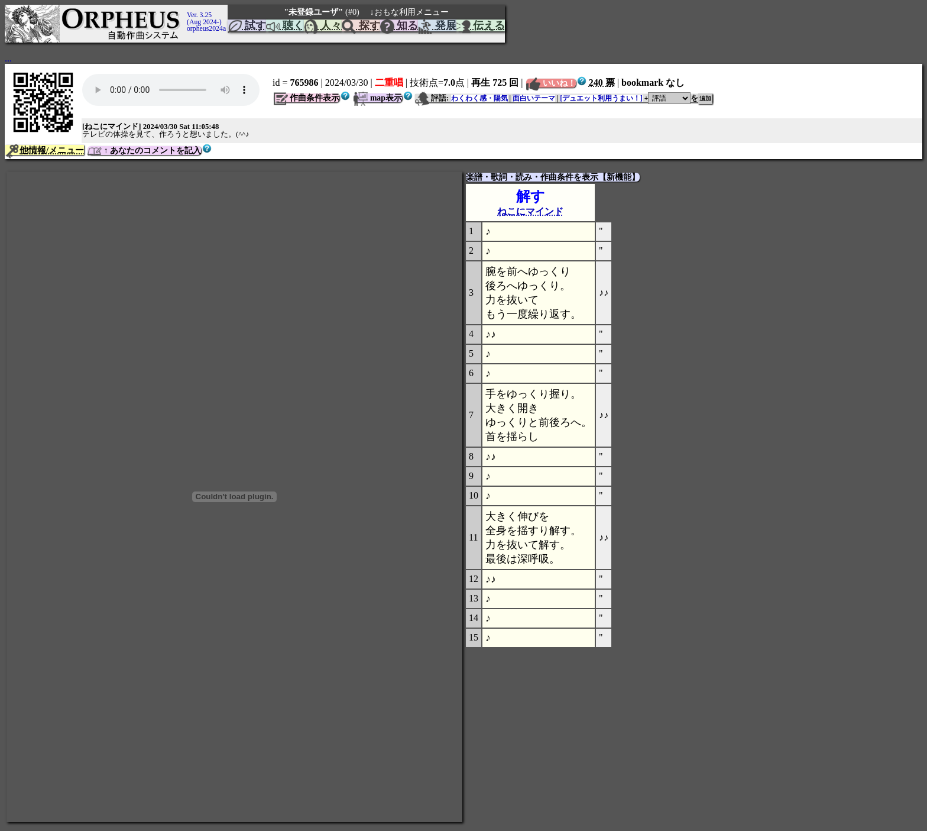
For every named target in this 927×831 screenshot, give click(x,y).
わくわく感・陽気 (479, 98)
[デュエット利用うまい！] (601, 98)
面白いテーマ (534, 98)
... (8, 58)
